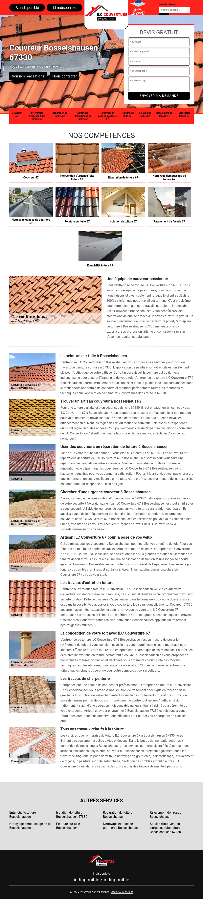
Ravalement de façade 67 (164, 114)
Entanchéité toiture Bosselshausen (22, 815)
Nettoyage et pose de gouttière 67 (107, 116)
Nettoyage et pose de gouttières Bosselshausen (121, 826)
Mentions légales (122, 892)
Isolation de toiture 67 (145, 114)
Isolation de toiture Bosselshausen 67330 (71, 815)
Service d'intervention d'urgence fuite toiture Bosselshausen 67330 (165, 828)
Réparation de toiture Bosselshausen (117, 815)
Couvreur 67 (17, 114)
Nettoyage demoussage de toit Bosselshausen (31, 826)
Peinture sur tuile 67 (127, 114)
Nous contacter (64, 76)
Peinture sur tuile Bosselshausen (68, 826)
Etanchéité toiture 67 (184, 114)
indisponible (27, 7)
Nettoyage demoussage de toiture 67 (82, 116)
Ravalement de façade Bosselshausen (165, 815)
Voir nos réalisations (28, 76)
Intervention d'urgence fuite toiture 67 (37, 116)
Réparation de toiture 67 (60, 114)
